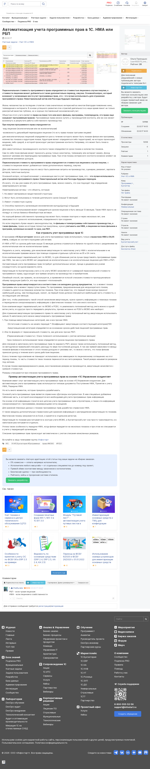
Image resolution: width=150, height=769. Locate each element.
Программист (127, 183)
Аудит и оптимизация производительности (17, 720)
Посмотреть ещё (59, 573)
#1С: (7, 444)
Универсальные (127, 207)
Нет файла (125, 193)
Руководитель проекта (92, 639)
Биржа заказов (127, 636)
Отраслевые (49, 712)
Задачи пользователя (17, 673)
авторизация (57, 606)
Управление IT (50, 650)
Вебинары (48, 691)
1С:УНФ (84, 669)
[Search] (131, 619)
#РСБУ (59, 444)
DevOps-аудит (13, 706)
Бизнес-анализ (50, 631)
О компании (121, 653)
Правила (118, 664)
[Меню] (4, 3)
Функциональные (14, 665)
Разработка (12, 677)
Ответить (19, 598)
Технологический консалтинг (20, 714)
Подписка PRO (13, 661)
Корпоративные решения (52, 699)
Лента (9, 639)
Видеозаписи (126, 631)
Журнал (10, 627)
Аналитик (85, 635)
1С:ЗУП (84, 681)
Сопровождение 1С (54, 664)
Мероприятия (126, 627)
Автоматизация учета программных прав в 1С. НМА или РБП (57, 31)
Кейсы (46, 683)
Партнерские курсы (91, 647)
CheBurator (18, 588)
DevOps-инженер (89, 643)
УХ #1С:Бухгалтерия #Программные (25, 444)
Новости (10, 631)
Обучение (86, 627)
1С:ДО (84, 684)
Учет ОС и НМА (127, 176)
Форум (122, 640)
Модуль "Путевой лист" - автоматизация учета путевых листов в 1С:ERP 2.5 (74, 521)
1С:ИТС (47, 672)
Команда (47, 646)
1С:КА (83, 665)
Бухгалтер (125, 186)
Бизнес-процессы (52, 635)
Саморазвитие (50, 658)
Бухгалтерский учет (129, 242)
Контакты (119, 676)
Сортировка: (61, 583)
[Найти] (146, 619)
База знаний (13, 657)
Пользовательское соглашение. (18, 743)
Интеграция (12, 688)
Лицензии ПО (50, 708)
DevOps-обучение (15, 702)
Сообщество (12, 692)
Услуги (46, 680)
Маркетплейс (89, 653)
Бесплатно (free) (128, 249)
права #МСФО (48, 444)
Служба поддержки (128, 684)
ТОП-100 (10, 647)
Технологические (51, 720)
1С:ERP (84, 661)
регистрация (44, 606)
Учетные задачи (14, 669)
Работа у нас (121, 672)
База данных (12, 681)
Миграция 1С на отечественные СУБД (17, 727)
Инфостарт (43, 440)
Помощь (118, 668)
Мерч (121, 645)
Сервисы (47, 676)
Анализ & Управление (56, 627)
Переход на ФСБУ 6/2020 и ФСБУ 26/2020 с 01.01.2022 (73, 557)
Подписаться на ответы (14, 583)
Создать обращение (127, 714)
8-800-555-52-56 (124, 704)
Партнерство (50, 687)
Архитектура (49, 654)
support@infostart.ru (125, 707)
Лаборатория (14, 699)
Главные (10, 635)
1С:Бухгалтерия (88, 657)
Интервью (11, 643)
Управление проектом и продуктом (55, 640)
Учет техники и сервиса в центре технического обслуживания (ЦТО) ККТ (15, 521)
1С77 (83, 696)
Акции (46, 668)
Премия (10, 651)
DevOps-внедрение (15, 710)
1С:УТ (83, 673)
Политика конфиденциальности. (51, 743)
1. (10, 588)
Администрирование (16, 684)
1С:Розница (86, 677)
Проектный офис (91, 707)
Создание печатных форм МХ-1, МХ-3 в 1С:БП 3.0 (44, 518)
